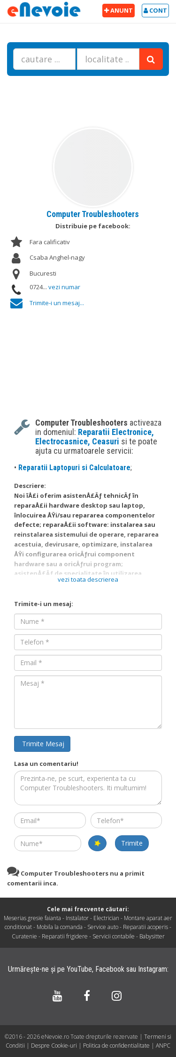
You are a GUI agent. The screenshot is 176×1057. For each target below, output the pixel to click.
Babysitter (152, 936)
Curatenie (24, 936)
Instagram (152, 969)
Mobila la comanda (60, 927)
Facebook (109, 969)
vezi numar (64, 287)
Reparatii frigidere (65, 936)
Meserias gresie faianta (32, 918)
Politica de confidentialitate (117, 1046)
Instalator (77, 918)
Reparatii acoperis (145, 927)
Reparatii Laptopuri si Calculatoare (74, 467)
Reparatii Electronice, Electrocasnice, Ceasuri (94, 436)
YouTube (79, 969)
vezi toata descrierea (88, 579)
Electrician (106, 918)
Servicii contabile (113, 936)
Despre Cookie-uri (54, 1046)
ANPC (163, 1046)
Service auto (102, 927)
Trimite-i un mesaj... (57, 303)
